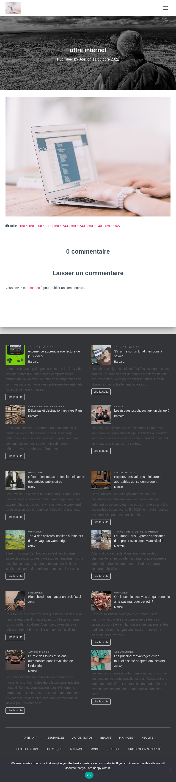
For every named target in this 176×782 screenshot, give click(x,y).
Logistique (54, 749)
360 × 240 (95, 226)
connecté (35, 288)
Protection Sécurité (144, 749)
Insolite (147, 737)
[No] (170, 770)
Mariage (76, 749)
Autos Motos (125, 472)
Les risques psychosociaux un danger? (142, 410)
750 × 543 (60, 226)
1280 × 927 (112, 226)
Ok (89, 775)
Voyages (35, 531)
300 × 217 (43, 226)
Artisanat (30, 737)
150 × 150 (26, 226)
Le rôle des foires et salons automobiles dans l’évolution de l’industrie (50, 661)
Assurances (124, 652)
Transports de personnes (136, 531)
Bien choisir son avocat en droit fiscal (54, 597)
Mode (95, 749)
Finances (35, 592)
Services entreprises (46, 406)
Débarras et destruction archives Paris (55, 410)
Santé (119, 406)
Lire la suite (15, 397)
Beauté (105, 737)
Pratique (35, 472)
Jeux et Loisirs (41, 347)
